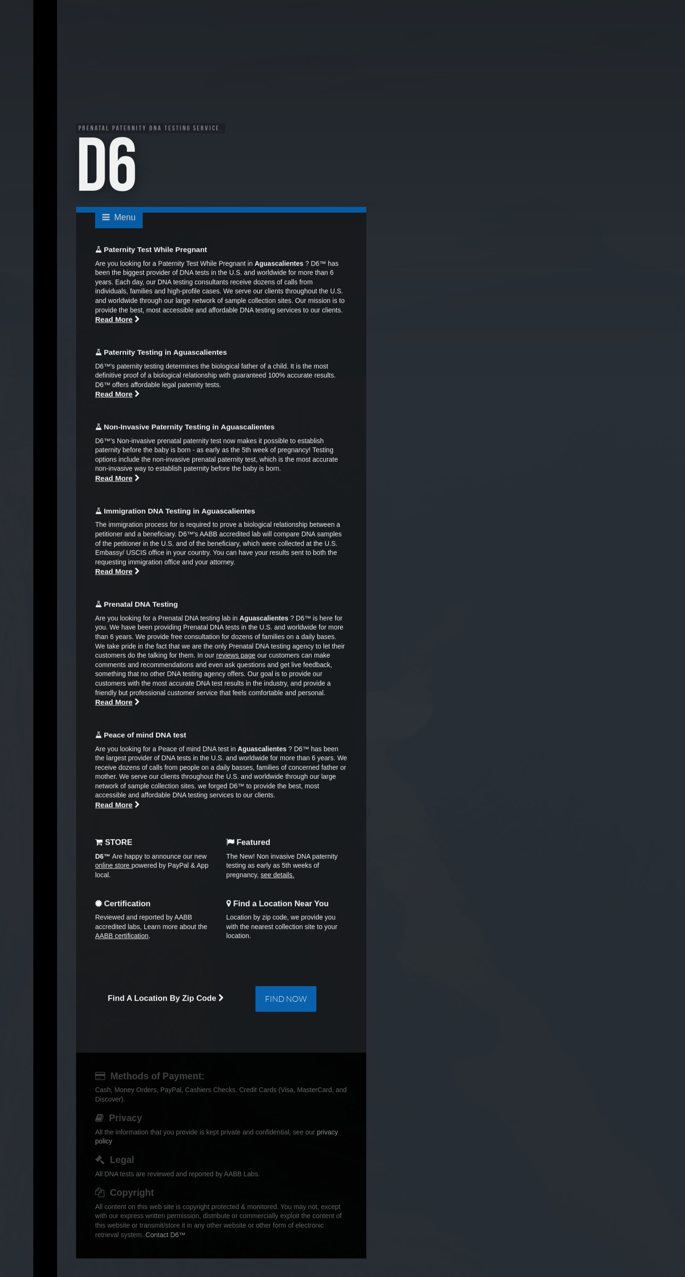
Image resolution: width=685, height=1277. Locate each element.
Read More (114, 321)
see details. (277, 876)
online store (113, 867)
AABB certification (121, 937)
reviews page (235, 656)
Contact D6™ (166, 1235)
